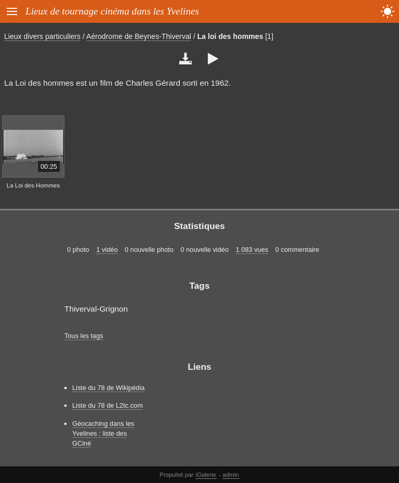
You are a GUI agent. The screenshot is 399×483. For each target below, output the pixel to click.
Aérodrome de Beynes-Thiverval (138, 36)
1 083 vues (252, 249)
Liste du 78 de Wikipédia (108, 388)
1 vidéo (106, 249)
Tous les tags (83, 336)
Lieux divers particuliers (42, 36)
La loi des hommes (230, 36)
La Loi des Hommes (33, 185)
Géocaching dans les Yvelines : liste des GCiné (103, 433)
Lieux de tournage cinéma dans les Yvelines (112, 11)
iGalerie (206, 475)
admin (231, 475)
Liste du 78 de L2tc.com (107, 405)
